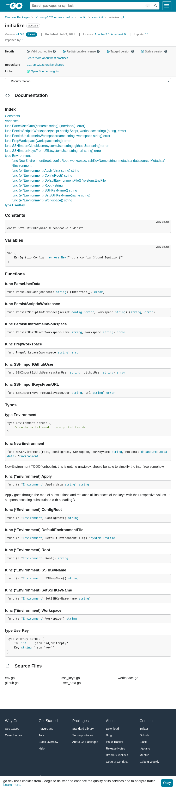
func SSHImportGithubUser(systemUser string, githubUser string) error (57, 146)
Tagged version (120, 51)
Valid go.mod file (41, 51)
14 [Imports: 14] (141, 34)
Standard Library (83, 728)
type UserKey (15, 205)
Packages (80, 721)
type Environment (18, 155)
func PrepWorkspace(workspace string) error (38, 141)
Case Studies (13, 735)
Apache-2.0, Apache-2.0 (110, 34)
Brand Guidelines (117, 755)
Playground (46, 728)
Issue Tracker (114, 742)
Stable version (154, 51)
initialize (114, 17)
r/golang (145, 748)
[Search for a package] (91, 6)
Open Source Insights (43, 71)
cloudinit (97, 17)
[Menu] (88, 81)
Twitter (144, 728)
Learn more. (12, 784)
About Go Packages (85, 742)
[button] (28, 51)
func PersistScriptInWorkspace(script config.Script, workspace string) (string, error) (65, 131)
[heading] (17, 5)
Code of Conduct (117, 761)
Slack (143, 742)
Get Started (48, 721)
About (111, 721)
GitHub (144, 735)
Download (112, 728)
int (23, 643)
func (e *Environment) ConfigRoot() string (42, 175)
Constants (12, 116)
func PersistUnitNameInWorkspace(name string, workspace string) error (57, 136)
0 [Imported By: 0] (14, 40)
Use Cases (12, 728)
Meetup (144, 755)
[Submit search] (155, 6)
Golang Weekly (149, 761)
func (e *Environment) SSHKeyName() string (44, 190)
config (82, 17)
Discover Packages (17, 17)
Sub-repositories (82, 735)
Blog (109, 735)
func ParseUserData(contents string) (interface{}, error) (45, 126)
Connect (146, 721)
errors (54, 257)
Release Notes (115, 748)
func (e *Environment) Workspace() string (42, 200)
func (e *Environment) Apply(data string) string (45, 170)
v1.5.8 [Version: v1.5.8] (15, 34)
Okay (167, 783)
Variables (12, 121)
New (63, 257)
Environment (28, 456)
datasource (149, 452)
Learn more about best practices (47, 58)
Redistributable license (81, 51)
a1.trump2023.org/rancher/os (54, 17)
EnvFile (109, 538)
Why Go (11, 721)
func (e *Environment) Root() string (37, 185)
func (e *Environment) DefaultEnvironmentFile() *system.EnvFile (59, 180)
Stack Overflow (48, 742)
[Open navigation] (167, 6)
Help (42, 748)
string (61, 292)
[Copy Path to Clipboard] (122, 17)
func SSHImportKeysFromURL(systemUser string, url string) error (53, 150)
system (96, 538)
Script (89, 312)
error (98, 292)
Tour (41, 735)
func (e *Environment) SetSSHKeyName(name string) (51, 195)
